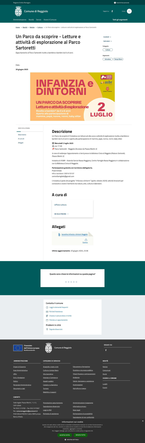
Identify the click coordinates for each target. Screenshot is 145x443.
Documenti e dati (19, 388)
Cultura (40, 27)
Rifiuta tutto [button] (80, 435)
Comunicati (106, 370)
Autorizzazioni (78, 385)
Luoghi (105, 384)
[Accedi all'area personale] (121, 2)
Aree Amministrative (20, 370)
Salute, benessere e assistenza (83, 381)
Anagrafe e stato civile (50, 367)
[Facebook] (111, 11)
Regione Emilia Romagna (21, 2)
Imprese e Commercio (50, 377)
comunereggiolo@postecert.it (27, 411)
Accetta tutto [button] (65, 435)
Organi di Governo (19, 367)
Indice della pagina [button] (24, 128)
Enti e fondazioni (19, 377)
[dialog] (72, 431)
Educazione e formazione (81, 366)
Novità (25, 27)
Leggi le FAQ (47, 410)
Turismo (46, 388)
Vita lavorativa (48, 374)
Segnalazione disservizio (51, 406)
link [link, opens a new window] (92, 431)
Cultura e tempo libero (50, 370)
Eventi (105, 387)
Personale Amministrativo (22, 385)
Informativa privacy (79, 406)
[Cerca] (129, 11)
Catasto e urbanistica (50, 385)
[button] (72, 440)
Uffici (15, 374)
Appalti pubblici (48, 381)
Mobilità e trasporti (49, 392)
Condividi (107, 37)
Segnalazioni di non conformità (83, 417)
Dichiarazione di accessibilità (82, 413)
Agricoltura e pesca (79, 388)
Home (18, 27)
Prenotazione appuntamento (53, 403)
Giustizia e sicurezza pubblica (83, 370)
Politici (15, 381)
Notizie (32, 27)
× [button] (142, 421)
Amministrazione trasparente (83, 403)
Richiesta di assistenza (51, 413)
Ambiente (76, 377)
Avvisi (105, 374)
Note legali (76, 410)
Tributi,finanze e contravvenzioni (84, 374)
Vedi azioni (107, 41)
